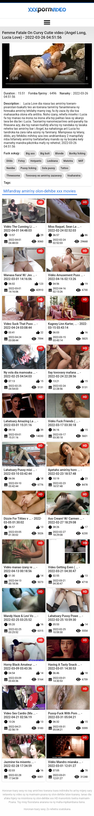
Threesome (13, 175)
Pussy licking (28, 168)
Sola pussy (48, 168)
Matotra (68, 160)
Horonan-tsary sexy (35, 809)
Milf (81, 160)
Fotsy (21, 160)
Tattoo (64, 168)
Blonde (59, 153)
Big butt (45, 153)
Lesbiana (52, 160)
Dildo (10, 160)
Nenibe (11, 168)
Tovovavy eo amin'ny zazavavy (44, 175)
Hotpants (35, 160)
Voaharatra (73, 175)
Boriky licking (77, 153)
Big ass (30, 153)
